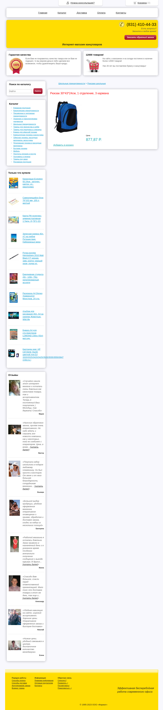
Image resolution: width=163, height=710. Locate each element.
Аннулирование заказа (21, 686)
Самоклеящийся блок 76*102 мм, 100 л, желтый (33, 200)
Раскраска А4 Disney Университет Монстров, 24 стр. (33, 296)
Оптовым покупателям (44, 683)
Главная (42, 12)
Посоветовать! (64, 686)
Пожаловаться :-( (65, 688)
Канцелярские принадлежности (26, 110)
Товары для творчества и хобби (26, 127)
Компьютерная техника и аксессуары (28, 135)
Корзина (142, 2)
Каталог (62, 12)
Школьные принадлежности (71, 83)
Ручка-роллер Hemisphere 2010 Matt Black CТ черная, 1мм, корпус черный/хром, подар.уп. (33, 258)
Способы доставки (19, 683)
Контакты (121, 12)
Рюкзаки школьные (96, 83)
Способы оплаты (18, 680)
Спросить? (62, 680)
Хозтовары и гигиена (21, 156)
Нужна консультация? (83, 2)
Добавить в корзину (63, 145)
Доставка (82, 12)
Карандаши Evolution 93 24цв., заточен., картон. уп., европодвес (33, 183)
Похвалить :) (63, 683)
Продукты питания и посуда (24, 154)
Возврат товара (18, 688)
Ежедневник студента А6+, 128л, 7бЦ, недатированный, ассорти (33, 278)
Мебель (16, 151)
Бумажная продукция (22, 108)
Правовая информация (44, 680)
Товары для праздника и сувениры (27, 129)
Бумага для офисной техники (25, 132)
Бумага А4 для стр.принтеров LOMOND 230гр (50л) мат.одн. (33, 334)
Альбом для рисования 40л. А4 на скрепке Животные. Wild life (33, 315)
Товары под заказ (20, 159)
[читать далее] (30, 564)
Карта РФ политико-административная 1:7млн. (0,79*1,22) (32, 218)
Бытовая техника (20, 148)
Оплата (101, 12)
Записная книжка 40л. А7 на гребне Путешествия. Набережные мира (33, 238)
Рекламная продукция (22, 162)
